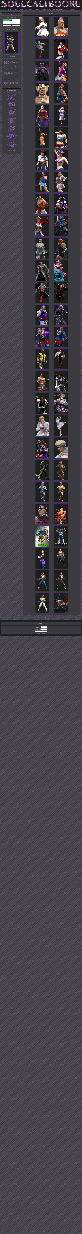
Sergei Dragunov (11, 144)
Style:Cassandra (11, 109)
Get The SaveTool (46, 9)
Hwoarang (11, 138)
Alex (11, 142)
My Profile (10, 9)
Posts (16, 9)
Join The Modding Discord (60, 9)
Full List (10, 87)
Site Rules (71, 9)
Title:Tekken (11, 127)
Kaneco (11, 120)
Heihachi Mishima (11, 136)
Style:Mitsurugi (11, 140)
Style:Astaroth (11, 118)
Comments (31, 9)
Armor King (11, 141)
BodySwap (11, 126)
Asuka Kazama (11, 103)
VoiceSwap (11, 113)
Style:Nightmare (11, 134)
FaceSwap (11, 117)
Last (59, 617)
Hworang (11, 149)
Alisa (11, 137)
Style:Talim (11, 101)
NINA (11, 110)
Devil (11, 123)
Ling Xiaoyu (11, 112)
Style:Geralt (11, 133)
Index (11, 17)
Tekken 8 (11, 95)
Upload (21, 9)
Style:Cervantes (11, 114)
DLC (11, 115)
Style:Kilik (11, 130)
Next (15, 17)
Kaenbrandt (6, 82)
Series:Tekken (11, 94)
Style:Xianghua (11, 98)
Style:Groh (11, 150)
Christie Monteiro (11, 135)
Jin (11, 106)
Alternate (11, 119)
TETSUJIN (11, 122)
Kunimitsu (11, 129)
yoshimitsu (11, 102)
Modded (11, 97)
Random (38, 9)
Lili (11, 107)
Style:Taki (11, 104)
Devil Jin (11, 148)
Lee (11, 121)
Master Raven (11, 145)
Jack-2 (11, 146)
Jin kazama (11, 105)
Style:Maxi (11, 111)
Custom (11, 96)
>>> (11, 63)
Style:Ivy (11, 132)
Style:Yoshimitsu (11, 99)
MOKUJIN (11, 143)
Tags (26, 9)
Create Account (40, 633)
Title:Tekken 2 (11, 125)
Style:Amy (11, 128)
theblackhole (7, 61)
